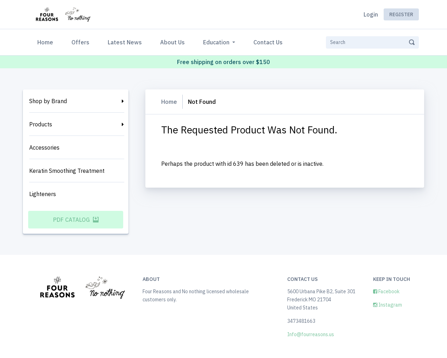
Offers (80, 42)
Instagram (387, 305)
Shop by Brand (48, 101)
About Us (172, 42)
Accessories (44, 147)
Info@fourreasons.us (310, 334)
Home (46, 42)
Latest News (125, 42)
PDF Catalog (76, 219)
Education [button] (217, 42)
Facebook (386, 291)
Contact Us (268, 42)
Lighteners (42, 193)
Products (40, 124)
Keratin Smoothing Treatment (67, 170)
